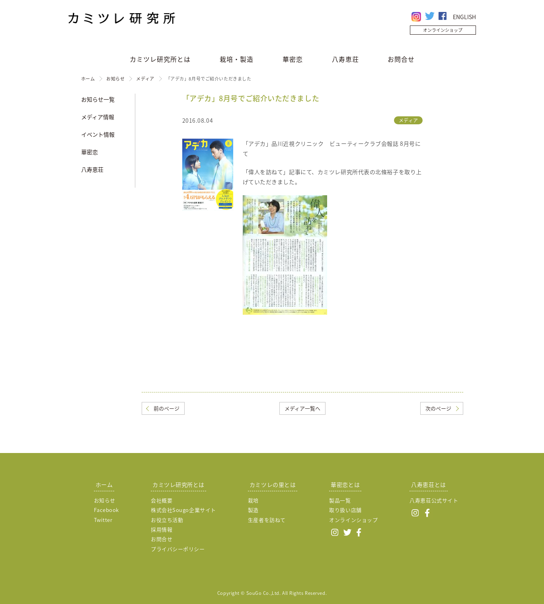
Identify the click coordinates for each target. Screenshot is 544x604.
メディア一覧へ (302, 408)
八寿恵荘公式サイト (433, 500)
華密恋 (293, 59)
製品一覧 (340, 500)
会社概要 (161, 500)
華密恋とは (345, 484)
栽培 (253, 500)
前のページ (166, 408)
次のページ (438, 408)
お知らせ (115, 78)
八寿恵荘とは (428, 484)
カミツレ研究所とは (160, 59)
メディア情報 (97, 117)
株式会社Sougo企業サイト (183, 510)
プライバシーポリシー (178, 549)
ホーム (88, 78)
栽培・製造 (236, 59)
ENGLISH (464, 17)
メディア (145, 78)
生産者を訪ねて (267, 520)
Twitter (103, 520)
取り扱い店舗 (345, 510)
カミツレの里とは (273, 484)
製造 (253, 510)
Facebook (106, 510)
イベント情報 (98, 134)
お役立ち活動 (167, 520)
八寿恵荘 (345, 59)
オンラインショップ (442, 30)
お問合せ (401, 59)
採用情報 (161, 529)
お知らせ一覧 (98, 99)
